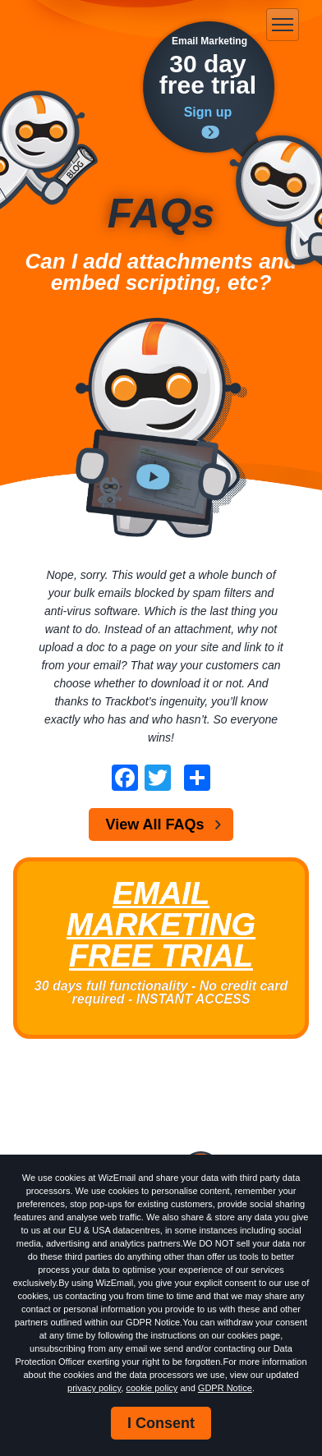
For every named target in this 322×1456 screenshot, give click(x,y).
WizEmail (89, 25)
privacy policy (94, 1388)
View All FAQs (154, 824)
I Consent (161, 1423)
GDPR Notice (225, 1388)
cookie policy (151, 1388)
